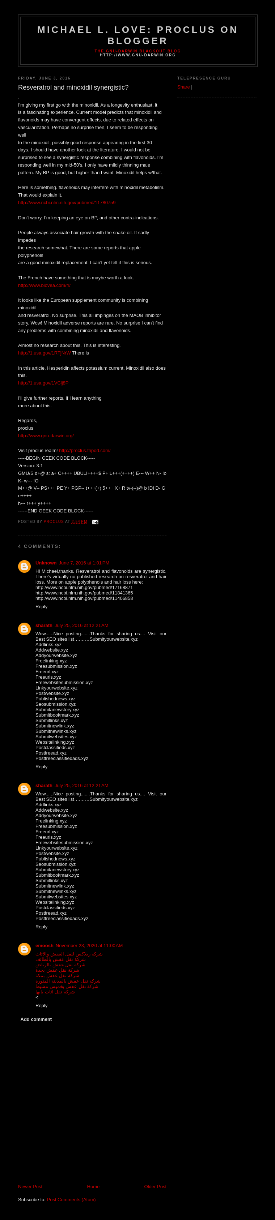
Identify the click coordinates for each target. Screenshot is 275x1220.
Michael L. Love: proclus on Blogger (137, 35)
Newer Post (30, 1186)
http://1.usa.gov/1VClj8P (43, 383)
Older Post (155, 1186)
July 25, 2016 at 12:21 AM (82, 625)
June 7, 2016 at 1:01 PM (84, 563)
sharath (43, 625)
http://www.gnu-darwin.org (138, 55)
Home (93, 1186)
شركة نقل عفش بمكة (57, 975)
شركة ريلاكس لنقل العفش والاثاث (69, 954)
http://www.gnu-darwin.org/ (46, 435)
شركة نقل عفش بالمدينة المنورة (68, 981)
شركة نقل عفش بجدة (57, 970)
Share (183, 87)
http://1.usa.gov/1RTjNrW (44, 353)
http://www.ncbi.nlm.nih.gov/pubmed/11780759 (67, 202)
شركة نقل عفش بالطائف (60, 959)
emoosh (44, 945)
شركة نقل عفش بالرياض (60, 964)
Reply (41, 606)
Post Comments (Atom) (71, 1199)
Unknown (46, 563)
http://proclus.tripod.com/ (84, 450)
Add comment (36, 1019)
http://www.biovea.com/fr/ (44, 285)
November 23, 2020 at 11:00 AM (89, 945)
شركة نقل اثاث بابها (55, 992)
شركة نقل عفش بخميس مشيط (66, 986)
